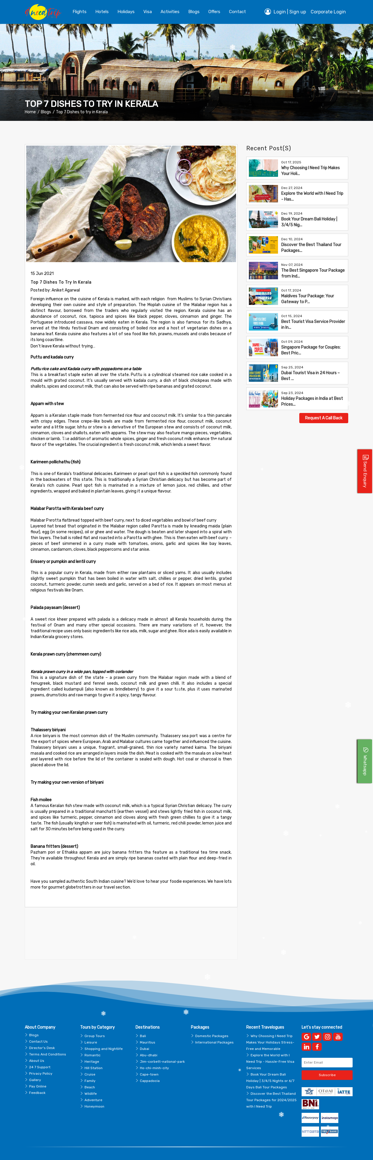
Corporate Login (328, 12)
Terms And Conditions (47, 1040)
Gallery (35, 1066)
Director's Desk (42, 1034)
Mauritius (147, 1028)
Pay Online (37, 1072)
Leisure (91, 1028)
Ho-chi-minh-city (154, 1054)
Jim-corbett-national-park (162, 1048)
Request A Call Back (323, 418)
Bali (143, 1022)
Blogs (46, 112)
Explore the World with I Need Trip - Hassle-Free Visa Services (270, 1047)
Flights (80, 11)
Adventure (93, 1086)
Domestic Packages (211, 1022)
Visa (147, 11)
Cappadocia (150, 1067)
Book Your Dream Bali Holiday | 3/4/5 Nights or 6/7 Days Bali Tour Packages (270, 1066)
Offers (214, 11)
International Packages (214, 1028)
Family (90, 1067)
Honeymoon (94, 1092)
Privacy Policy (40, 1059)
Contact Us (38, 1027)
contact (237, 11)
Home (30, 112)
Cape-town (149, 1060)
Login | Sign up (285, 11)
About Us (36, 1047)
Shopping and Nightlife (104, 1035)
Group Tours (95, 1022)
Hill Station (94, 1054)
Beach (90, 1073)
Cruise (90, 1060)
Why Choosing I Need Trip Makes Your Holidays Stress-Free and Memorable (270, 1028)
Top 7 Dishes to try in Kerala (82, 112)
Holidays (126, 11)
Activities (170, 11)
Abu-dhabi (148, 1041)
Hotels (102, 11)
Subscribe (327, 1061)
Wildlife (91, 1080)
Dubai (144, 1035)
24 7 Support (39, 1053)
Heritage (92, 1048)
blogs (194, 11)
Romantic (93, 1041)
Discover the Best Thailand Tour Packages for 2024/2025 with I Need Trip (271, 1086)
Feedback (37, 1079)
